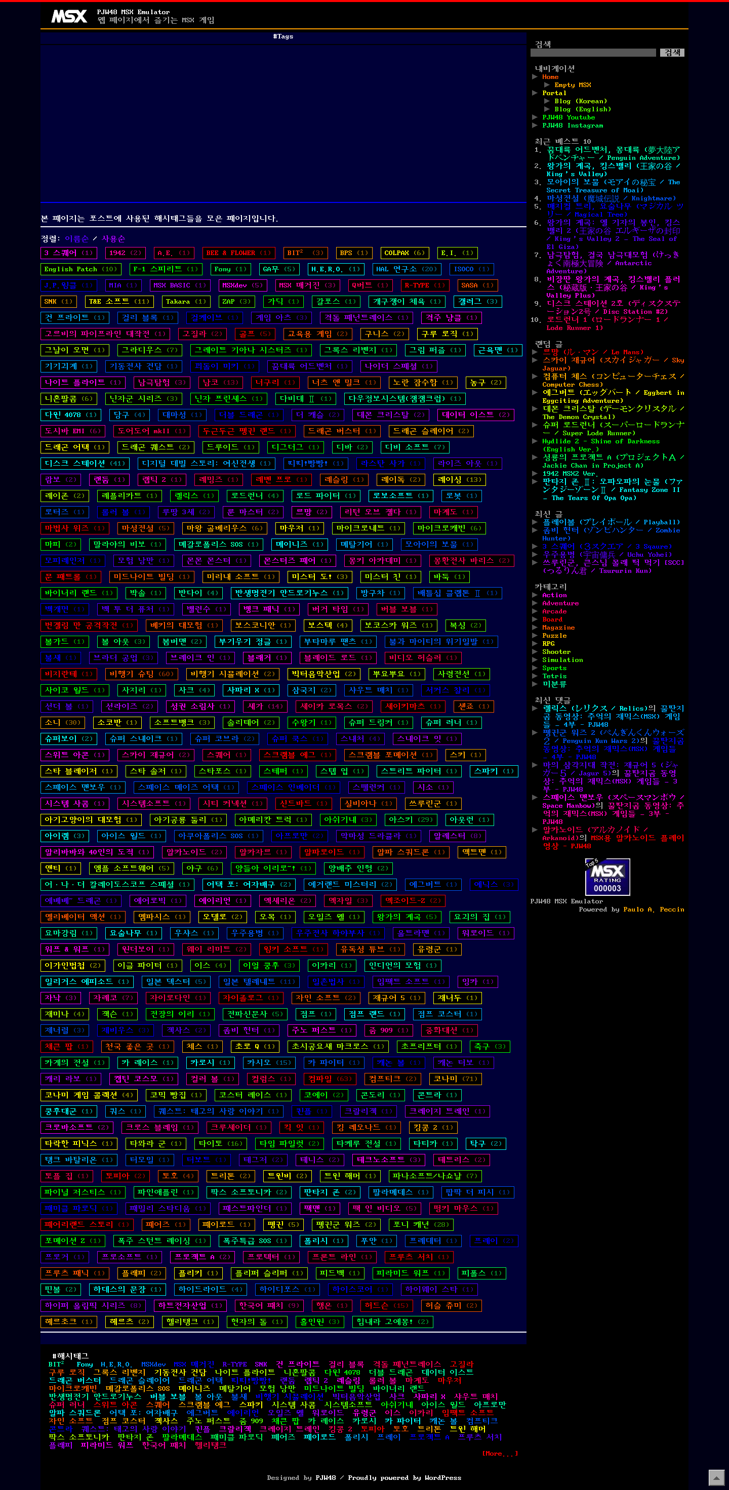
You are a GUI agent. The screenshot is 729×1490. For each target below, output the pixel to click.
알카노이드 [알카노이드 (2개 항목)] (194, 852)
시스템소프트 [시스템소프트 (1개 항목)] (154, 804)
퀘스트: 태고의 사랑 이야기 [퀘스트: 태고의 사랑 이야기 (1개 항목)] (218, 1111)
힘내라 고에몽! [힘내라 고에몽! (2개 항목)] (392, 1322)
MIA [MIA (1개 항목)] (123, 285)
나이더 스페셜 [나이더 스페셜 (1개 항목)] (398, 366)
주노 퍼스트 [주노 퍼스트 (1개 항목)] (322, 1030)
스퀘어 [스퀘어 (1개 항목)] (227, 755)
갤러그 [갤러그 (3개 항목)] (478, 302)
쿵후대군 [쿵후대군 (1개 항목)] (69, 1111)
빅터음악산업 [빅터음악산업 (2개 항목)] (324, 674)
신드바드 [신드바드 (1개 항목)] (303, 804)
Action (555, 595)
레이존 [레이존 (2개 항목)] (65, 496)
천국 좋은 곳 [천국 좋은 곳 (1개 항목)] (137, 1047)
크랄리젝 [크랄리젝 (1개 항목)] (368, 1111)
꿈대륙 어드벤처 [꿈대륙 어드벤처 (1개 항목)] (309, 366)
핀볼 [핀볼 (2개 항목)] (61, 1290)
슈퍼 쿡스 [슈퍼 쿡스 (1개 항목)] (297, 739)
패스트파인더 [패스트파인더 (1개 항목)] (255, 1209)
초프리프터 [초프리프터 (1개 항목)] (429, 1047)
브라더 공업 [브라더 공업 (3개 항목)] (123, 658)
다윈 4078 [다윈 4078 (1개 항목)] (71, 415)
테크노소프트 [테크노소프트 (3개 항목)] (388, 1160)
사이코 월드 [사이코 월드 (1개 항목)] (75, 690)
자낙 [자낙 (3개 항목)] (61, 998)
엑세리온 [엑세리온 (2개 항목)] (287, 901)
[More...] (500, 1454)
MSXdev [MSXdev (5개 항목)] (243, 285)
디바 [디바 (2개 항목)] (352, 447)
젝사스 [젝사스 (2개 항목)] (186, 1030)
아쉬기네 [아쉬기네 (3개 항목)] (348, 820)
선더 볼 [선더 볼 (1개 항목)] (67, 706)
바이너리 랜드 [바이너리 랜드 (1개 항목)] (79, 593)
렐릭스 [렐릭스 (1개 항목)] (194, 496)
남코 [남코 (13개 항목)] (220, 383)
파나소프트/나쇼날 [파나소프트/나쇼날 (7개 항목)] (435, 1176)
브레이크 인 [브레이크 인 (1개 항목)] (200, 658)
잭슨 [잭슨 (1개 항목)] (117, 1014)
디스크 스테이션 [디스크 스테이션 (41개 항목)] (85, 464)
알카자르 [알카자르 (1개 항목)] (263, 852)
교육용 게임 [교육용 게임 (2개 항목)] (318, 334)
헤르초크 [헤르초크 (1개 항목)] (69, 1322)
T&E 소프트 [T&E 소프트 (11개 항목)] (119, 302)
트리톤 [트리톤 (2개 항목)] (231, 1176)
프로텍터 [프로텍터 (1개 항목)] (271, 1257)
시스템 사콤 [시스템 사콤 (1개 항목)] (75, 804)
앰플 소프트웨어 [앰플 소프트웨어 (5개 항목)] (131, 868)
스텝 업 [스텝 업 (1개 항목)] (342, 771)
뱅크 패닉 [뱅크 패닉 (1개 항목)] (269, 609)
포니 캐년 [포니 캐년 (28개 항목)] (421, 1225)
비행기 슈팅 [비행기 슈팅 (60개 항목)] (141, 674)
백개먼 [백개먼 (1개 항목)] (65, 609)
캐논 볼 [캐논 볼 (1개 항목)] (399, 1063)
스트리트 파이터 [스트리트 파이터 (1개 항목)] (419, 771)
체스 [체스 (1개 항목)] (202, 1047)
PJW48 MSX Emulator (133, 12)
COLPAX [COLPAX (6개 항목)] (405, 253)
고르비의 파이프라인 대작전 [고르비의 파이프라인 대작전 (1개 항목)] (105, 334)
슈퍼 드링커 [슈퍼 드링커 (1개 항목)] (378, 723)
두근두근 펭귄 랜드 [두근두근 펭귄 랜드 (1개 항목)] (247, 431)
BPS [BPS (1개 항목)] (354, 253)
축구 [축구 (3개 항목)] (490, 1047)
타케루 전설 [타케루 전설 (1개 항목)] (366, 1144)
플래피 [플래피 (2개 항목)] (142, 1273)
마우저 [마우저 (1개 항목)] (299, 528)
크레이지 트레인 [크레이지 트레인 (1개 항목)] (447, 1111)
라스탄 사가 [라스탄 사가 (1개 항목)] (390, 464)
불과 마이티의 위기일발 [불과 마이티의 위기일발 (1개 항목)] (441, 642)
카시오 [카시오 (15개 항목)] (269, 1063)
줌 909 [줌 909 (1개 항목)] (389, 1030)
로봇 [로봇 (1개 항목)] (462, 496)
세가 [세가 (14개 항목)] (265, 706)
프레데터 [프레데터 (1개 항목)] (433, 1241)
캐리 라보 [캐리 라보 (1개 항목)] (71, 1079)
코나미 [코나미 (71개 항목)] (455, 1079)
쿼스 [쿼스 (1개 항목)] (125, 1111)
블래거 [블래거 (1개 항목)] (267, 658)
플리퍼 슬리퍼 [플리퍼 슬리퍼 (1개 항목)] (269, 1273)
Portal (555, 93)
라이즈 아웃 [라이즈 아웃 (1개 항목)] (467, 464)
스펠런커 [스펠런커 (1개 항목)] (376, 787)
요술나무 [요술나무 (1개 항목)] (133, 933)
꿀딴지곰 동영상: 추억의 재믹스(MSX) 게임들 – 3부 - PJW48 (610, 781)
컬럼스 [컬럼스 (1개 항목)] (271, 1079)
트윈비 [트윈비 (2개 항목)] (287, 1176)
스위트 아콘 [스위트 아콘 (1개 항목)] (75, 755)
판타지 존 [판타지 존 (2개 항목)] (330, 1192)
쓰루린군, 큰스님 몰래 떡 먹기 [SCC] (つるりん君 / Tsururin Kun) (613, 567)
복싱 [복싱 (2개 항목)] (466, 626)
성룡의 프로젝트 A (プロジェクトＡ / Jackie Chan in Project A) (613, 461)
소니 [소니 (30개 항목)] (63, 723)
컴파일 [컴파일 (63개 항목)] (330, 1079)
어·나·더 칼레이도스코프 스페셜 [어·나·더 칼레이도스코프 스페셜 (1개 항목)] (117, 885)
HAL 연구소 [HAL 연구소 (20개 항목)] (407, 269)
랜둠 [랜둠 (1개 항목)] (109, 480)
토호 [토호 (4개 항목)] (178, 1176)
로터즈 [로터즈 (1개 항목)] (65, 512)
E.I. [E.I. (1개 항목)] (457, 253)
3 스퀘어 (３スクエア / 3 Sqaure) (607, 547)
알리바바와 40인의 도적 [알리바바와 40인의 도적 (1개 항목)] (97, 852)
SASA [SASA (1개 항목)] (478, 285)
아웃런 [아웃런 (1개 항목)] (470, 820)
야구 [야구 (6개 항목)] (202, 868)
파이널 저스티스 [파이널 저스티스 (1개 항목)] (83, 1192)
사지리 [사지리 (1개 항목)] (142, 690)
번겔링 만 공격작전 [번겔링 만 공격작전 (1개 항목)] (89, 626)
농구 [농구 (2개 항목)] (486, 383)
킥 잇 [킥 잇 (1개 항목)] (302, 1128)
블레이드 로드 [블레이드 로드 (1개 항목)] (338, 658)
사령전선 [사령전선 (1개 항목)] (461, 674)
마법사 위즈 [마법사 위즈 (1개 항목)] (75, 528)
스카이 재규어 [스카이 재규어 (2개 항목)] (156, 755)
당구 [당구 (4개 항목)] (129, 415)
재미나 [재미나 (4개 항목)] (65, 1014)
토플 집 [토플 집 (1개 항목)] (67, 1176)
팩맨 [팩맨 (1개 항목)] (320, 1209)
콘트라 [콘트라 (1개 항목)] (437, 1095)
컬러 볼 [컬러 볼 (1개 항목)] (212, 1079)
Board (553, 619)
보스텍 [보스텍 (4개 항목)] (328, 626)
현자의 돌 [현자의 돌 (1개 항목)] (257, 1322)
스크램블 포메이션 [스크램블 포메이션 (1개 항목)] (390, 755)
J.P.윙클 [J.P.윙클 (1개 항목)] (69, 285)
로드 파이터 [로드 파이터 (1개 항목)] (326, 496)
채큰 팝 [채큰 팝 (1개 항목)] (67, 1047)
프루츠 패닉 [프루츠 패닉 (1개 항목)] (75, 1273)
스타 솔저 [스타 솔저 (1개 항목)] (156, 771)
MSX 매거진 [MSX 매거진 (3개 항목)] (307, 285)
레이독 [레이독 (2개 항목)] (401, 480)
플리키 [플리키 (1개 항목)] (198, 1273)
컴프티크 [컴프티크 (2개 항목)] (393, 1079)
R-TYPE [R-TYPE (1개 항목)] (425, 285)
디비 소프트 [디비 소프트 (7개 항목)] (415, 447)
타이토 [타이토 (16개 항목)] (220, 1144)
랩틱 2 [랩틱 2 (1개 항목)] (162, 480)
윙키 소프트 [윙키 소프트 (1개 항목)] (293, 949)
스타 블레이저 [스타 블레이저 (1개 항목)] (79, 771)
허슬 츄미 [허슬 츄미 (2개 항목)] (451, 1306)
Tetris (555, 676)
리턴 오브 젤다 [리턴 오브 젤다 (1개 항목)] (380, 512)
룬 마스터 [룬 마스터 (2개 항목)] (253, 512)
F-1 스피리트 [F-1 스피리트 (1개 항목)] (166, 269)
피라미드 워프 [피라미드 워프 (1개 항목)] (411, 1273)
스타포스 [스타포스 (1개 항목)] (222, 771)
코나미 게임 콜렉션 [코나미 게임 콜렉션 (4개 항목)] (89, 1095)
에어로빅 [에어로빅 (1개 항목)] (158, 901)
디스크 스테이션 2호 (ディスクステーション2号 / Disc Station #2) (613, 308)
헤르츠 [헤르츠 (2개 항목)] (129, 1322)
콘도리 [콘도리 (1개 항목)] (380, 1095)
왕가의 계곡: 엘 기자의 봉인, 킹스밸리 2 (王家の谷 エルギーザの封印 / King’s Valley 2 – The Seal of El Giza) (613, 235)
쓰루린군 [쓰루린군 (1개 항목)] (433, 804)
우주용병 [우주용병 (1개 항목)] (255, 933)
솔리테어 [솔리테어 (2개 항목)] (251, 723)
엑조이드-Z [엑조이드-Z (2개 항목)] (413, 901)
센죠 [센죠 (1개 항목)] (474, 706)
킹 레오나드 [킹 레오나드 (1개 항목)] (366, 1128)
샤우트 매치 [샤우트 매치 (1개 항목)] (378, 690)
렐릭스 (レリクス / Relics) (595, 709)
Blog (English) (583, 109)
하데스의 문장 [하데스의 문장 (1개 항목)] (127, 1290)
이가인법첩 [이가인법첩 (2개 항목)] (73, 966)
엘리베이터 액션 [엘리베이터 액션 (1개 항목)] (83, 917)
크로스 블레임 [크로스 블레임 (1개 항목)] (160, 1128)
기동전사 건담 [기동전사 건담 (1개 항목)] (143, 366)
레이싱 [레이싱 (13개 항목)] (459, 480)
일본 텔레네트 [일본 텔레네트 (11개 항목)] (259, 982)
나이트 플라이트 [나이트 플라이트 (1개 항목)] (83, 383)
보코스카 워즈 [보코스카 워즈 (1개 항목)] (398, 626)
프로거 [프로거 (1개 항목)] (65, 1257)
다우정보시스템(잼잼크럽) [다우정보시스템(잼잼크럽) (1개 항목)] (405, 399)
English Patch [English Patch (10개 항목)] (81, 269)
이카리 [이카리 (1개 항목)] (332, 966)
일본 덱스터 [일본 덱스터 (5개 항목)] (176, 982)
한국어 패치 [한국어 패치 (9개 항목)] (269, 1306)
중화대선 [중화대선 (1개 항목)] (449, 1030)
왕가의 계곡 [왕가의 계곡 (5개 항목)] (407, 917)
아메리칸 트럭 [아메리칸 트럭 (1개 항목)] (273, 820)
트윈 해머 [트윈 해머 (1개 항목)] (350, 1176)
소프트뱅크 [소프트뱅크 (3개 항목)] (182, 723)
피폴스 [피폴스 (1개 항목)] (482, 1273)
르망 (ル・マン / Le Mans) (593, 352)
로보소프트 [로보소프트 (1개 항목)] (401, 496)
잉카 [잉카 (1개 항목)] (478, 982)
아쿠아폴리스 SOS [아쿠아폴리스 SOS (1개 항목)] (218, 836)
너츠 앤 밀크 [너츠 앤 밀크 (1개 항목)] (344, 383)
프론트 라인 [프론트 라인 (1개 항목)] (342, 1257)
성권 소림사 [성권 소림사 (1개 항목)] (200, 706)
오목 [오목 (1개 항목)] (275, 917)
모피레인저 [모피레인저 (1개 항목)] (73, 561)
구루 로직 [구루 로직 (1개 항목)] (447, 334)
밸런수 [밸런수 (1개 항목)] (206, 609)
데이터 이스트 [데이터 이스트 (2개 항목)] (475, 415)
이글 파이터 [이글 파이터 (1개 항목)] (147, 966)
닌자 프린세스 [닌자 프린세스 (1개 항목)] (228, 399)
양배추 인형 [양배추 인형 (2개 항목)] (358, 868)
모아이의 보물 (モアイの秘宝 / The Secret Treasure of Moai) (613, 186)
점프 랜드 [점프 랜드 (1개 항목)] (374, 1014)
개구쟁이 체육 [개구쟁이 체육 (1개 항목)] (407, 302)
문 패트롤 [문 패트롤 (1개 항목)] (71, 577)
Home (551, 77)
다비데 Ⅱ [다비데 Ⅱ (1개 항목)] (305, 399)
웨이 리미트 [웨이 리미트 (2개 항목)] (216, 949)
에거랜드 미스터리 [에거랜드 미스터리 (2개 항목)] (350, 885)
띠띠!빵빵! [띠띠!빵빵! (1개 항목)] (316, 464)
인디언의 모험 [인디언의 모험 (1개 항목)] (403, 966)
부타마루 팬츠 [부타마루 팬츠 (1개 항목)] (338, 642)
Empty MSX (573, 85)
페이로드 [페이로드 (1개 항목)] (226, 1225)
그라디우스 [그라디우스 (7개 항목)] (150, 350)
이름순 (77, 239)
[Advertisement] (283, 127)
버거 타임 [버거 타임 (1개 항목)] (338, 609)
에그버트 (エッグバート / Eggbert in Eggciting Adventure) (613, 397)
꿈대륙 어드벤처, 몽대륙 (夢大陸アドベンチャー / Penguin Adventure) (613, 154)
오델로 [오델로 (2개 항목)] (222, 917)
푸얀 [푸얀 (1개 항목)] (376, 1241)
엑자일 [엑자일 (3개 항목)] (348, 901)
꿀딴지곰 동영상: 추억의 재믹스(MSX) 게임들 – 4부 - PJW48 (613, 717)
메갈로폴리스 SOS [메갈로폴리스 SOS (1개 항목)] (218, 545)
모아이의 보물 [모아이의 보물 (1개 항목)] (439, 545)
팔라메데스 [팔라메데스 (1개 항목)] (401, 1192)
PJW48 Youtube (569, 117)
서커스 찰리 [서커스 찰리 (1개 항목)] (455, 690)
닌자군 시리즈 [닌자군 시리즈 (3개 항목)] (143, 399)
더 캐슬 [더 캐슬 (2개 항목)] (318, 415)
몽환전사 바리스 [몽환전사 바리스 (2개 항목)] (471, 561)
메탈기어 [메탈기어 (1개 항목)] (364, 545)
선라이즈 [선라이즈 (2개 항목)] (129, 706)
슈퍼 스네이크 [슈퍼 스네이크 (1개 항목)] (143, 739)
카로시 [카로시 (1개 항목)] (210, 1063)
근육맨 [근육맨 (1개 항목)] (498, 350)
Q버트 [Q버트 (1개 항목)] (370, 285)
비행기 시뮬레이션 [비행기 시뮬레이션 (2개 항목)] (232, 674)
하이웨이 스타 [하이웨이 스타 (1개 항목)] (439, 1290)
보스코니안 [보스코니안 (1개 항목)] (263, 626)
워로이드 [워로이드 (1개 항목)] (486, 933)
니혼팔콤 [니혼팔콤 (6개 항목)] (69, 399)
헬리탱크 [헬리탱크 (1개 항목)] (190, 1322)
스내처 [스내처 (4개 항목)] (360, 739)
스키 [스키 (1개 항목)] (466, 755)
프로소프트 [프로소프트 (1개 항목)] (129, 1257)
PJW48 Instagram (573, 125)
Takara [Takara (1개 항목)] (186, 302)
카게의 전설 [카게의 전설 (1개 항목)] (75, 1063)
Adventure (561, 603)
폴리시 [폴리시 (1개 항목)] (324, 1241)
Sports (555, 668)
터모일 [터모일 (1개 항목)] (150, 1160)
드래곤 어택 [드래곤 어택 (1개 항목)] (75, 447)
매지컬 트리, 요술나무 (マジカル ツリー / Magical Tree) (615, 210)
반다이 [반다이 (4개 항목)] (198, 593)
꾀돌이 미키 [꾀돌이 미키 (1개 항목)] (224, 366)
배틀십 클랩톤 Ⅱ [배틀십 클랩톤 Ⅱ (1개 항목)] (457, 593)
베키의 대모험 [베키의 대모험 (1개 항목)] (184, 626)
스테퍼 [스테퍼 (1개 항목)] (283, 771)
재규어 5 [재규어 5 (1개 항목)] (397, 998)
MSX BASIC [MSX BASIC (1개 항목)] (180, 285)
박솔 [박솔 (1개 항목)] (146, 593)
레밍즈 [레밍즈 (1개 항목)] (218, 480)
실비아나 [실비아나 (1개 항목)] (368, 804)
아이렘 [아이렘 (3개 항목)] (65, 836)
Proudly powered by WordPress (405, 1478)
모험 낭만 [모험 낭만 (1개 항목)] (143, 561)
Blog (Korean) (581, 101)
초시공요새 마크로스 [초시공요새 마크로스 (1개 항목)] (338, 1047)
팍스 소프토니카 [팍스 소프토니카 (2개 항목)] (249, 1192)
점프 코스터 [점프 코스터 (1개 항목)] (447, 1014)
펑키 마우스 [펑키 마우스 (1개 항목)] (463, 1209)
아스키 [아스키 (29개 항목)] (411, 820)
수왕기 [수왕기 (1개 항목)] (312, 723)
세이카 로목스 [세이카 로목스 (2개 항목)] (334, 706)
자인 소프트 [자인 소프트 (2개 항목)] (326, 998)
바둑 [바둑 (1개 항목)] (449, 577)
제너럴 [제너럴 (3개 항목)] (65, 1030)
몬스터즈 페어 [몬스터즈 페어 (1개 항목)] (297, 561)
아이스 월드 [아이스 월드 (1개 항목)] (131, 836)
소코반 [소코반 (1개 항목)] (117, 723)
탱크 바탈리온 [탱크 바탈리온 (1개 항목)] (79, 1160)
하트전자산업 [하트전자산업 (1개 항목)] (190, 1306)
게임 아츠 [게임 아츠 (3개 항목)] (281, 318)
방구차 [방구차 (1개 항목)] (380, 593)
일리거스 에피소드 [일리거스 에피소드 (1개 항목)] (87, 982)
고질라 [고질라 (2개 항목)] (202, 334)
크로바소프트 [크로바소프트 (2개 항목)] (77, 1128)
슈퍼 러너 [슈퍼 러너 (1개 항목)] (451, 723)
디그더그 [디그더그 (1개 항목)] (295, 447)
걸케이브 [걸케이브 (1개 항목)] (214, 318)
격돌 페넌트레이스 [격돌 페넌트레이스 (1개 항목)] (366, 318)
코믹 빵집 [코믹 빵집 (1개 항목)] (176, 1095)
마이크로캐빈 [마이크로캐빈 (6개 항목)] (449, 528)
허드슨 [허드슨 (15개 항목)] (386, 1306)
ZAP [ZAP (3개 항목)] (237, 302)
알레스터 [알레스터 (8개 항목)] (457, 836)
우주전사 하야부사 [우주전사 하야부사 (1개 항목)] (338, 933)
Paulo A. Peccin (654, 909)
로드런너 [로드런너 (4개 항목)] (255, 496)
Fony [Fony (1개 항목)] (231, 269)
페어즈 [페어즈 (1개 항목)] (166, 1225)
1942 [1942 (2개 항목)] (125, 253)
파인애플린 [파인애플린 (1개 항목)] (166, 1192)
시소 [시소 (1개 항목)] (433, 787)
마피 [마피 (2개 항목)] (61, 545)
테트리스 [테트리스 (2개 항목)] (461, 1160)
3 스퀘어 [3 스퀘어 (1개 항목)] (69, 253)
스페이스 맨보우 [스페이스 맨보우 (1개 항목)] (83, 787)
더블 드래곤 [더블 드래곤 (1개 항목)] (249, 415)
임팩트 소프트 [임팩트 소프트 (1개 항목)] (411, 982)
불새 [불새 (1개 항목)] (61, 658)
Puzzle (555, 636)
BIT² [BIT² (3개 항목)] (306, 253)
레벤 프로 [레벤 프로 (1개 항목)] (281, 480)
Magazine (559, 628)
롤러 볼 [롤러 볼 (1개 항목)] (123, 512)
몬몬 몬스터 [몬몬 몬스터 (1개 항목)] (216, 561)
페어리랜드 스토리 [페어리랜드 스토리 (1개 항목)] (87, 1225)
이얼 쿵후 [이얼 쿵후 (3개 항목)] (269, 966)
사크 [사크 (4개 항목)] (194, 690)
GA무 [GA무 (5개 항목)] (279, 269)
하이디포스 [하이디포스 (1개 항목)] (287, 1290)
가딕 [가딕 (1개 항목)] (283, 302)
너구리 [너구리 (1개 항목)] (275, 383)
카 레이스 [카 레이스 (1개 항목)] (148, 1063)
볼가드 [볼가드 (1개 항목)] (65, 642)
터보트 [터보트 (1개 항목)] (206, 1160)
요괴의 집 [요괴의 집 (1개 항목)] (480, 917)
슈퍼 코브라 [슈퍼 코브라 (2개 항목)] (224, 739)
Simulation (563, 660)
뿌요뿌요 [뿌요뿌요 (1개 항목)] (397, 674)
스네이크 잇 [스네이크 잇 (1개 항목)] (427, 739)
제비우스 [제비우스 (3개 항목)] (125, 1030)
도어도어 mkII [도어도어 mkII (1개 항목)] (151, 431)
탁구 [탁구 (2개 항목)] (486, 1144)
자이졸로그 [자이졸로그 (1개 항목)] (251, 998)
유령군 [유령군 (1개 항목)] (437, 949)
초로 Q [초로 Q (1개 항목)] (255, 1047)
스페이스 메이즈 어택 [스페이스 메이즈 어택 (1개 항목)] (186, 787)
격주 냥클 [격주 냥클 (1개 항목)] (451, 318)
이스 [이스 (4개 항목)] (210, 966)
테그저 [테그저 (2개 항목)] (263, 1160)
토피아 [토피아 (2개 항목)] (125, 1176)
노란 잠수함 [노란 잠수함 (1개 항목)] (423, 383)
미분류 (555, 684)
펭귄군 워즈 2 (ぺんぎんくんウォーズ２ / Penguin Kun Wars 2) (613, 737)
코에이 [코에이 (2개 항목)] (324, 1095)
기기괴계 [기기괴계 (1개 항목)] (69, 366)
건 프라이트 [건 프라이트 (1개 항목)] (75, 318)
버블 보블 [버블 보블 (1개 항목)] (407, 609)
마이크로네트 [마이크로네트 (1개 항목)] (368, 528)
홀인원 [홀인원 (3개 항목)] (320, 1322)
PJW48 (326, 1478)
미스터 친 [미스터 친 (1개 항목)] (390, 577)
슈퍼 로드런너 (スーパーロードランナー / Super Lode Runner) (613, 429)
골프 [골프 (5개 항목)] (255, 334)
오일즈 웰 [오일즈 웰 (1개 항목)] (334, 917)
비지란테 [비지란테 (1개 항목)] (69, 674)
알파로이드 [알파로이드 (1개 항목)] (332, 852)
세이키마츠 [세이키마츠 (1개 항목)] (413, 706)
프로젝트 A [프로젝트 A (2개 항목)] (202, 1257)
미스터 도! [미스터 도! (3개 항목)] (320, 577)
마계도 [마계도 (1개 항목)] (453, 512)
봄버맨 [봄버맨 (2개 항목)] (182, 642)
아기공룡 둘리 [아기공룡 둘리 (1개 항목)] (188, 820)
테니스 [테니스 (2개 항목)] (320, 1160)
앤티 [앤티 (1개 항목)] (61, 868)
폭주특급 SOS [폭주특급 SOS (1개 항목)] (255, 1241)
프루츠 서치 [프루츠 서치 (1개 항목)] (419, 1257)
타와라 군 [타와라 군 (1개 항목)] (156, 1144)
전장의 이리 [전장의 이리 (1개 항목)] (180, 1014)
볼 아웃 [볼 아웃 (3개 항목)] (123, 642)
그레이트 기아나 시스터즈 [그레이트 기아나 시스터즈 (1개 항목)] (251, 350)
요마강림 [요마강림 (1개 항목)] (69, 933)
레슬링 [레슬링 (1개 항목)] (344, 480)
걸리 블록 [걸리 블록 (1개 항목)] (148, 318)
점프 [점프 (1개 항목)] (316, 1014)
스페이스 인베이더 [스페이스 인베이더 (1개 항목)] (293, 787)
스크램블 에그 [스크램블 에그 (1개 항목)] (297, 755)
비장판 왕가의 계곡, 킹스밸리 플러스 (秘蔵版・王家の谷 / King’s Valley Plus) (613, 287)
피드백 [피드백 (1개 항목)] (340, 1273)
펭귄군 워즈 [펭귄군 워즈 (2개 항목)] (346, 1225)
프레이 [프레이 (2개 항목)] (494, 1241)
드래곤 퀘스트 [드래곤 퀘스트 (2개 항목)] (156, 447)
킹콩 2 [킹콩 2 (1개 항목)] (433, 1128)
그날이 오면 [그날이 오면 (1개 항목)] (75, 350)
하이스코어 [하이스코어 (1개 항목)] (360, 1290)
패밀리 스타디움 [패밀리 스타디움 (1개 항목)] (168, 1209)
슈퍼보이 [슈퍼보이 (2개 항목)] (69, 739)
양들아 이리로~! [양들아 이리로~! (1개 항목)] (273, 868)
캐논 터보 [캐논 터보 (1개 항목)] (463, 1063)
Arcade (555, 611)
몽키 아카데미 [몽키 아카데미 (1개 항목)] (382, 561)
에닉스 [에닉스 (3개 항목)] (494, 885)
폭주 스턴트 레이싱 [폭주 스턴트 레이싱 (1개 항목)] (162, 1241)
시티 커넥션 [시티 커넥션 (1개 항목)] (232, 804)
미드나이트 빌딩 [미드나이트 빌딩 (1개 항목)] (151, 577)
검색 (543, 44)
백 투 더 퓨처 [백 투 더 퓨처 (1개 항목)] (135, 609)
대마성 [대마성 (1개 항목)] (182, 415)
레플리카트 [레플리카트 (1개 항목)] (129, 496)
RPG (549, 644)
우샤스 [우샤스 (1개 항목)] (194, 933)
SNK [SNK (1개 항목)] (59, 302)
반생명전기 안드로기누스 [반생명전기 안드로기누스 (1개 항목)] (289, 593)
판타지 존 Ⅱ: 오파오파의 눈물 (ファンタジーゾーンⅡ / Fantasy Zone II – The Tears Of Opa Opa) (613, 490)
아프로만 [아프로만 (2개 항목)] (299, 836)
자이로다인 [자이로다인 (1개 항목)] (178, 998)
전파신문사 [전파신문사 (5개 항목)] (255, 1014)
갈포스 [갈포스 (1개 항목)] (336, 302)
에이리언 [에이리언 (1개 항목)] (222, 901)
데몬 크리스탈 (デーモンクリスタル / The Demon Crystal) (613, 413)
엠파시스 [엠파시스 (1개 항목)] (162, 917)
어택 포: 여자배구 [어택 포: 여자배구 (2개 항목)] (249, 885)
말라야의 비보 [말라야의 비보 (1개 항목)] (127, 545)
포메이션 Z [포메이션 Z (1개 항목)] (73, 1241)
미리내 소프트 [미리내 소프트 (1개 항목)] (241, 577)
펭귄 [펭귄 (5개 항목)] (283, 1225)
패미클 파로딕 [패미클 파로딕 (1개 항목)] (79, 1209)
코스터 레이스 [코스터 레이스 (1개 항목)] (253, 1095)
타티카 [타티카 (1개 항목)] (433, 1144)
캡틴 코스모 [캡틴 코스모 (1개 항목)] (143, 1079)
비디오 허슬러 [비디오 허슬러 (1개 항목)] (423, 658)
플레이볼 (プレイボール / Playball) (611, 522)
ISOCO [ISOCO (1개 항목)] (472, 269)
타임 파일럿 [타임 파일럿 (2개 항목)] (289, 1144)
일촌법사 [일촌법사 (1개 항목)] (336, 982)
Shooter (557, 652)
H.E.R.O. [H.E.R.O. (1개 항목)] (336, 269)
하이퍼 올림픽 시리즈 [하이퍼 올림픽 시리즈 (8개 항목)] (93, 1306)
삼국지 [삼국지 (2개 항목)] (312, 690)
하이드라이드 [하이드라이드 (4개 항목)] (210, 1290)
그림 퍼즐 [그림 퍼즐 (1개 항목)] (435, 350)
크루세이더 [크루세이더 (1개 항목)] (239, 1128)
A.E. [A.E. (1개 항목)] (174, 253)
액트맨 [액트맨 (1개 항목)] (482, 852)
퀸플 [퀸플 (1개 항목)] (312, 1111)
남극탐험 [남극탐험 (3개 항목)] (162, 383)
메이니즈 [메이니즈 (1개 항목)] (299, 545)
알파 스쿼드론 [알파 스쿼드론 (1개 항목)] (411, 852)
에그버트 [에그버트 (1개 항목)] (433, 885)
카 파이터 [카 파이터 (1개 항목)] (334, 1063)
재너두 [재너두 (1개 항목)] (457, 998)
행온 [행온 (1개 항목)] (332, 1306)
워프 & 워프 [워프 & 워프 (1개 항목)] (75, 949)
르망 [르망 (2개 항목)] (312, 512)
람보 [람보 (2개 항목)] (61, 480)
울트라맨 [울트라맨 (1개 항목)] (421, 933)
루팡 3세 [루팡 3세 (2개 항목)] (186, 512)
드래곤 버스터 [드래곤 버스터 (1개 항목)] (342, 431)
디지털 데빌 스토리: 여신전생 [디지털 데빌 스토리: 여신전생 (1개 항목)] (206, 464)
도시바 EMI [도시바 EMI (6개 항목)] (73, 431)
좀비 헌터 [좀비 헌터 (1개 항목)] (249, 1030)
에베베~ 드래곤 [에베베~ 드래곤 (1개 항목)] (81, 901)
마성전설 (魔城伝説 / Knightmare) (611, 198)
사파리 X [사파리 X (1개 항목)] (251, 690)
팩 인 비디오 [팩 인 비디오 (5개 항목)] (384, 1209)
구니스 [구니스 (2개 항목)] (384, 334)
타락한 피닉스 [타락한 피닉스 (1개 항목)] (79, 1144)
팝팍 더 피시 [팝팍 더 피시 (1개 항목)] (478, 1192)
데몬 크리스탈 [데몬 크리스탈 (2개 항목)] (390, 415)
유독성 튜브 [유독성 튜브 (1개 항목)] (370, 949)
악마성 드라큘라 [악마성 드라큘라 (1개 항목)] (378, 836)
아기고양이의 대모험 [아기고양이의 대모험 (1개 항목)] (91, 820)
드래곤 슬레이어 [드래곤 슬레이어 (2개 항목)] (431, 431)
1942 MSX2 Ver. (571, 474)
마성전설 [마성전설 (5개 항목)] (146, 528)
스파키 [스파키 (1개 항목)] (494, 771)
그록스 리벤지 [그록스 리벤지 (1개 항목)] (358, 350)
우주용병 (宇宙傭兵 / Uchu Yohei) (607, 555)
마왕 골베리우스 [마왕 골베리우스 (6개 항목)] (224, 528)
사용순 (113, 239)
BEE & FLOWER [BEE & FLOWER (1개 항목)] (239, 253)
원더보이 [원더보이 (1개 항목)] (146, 949)
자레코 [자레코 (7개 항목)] (113, 998)
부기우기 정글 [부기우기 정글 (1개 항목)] (253, 642)
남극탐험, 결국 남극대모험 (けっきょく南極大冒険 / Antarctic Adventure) (613, 263)
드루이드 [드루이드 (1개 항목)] (231, 447)
